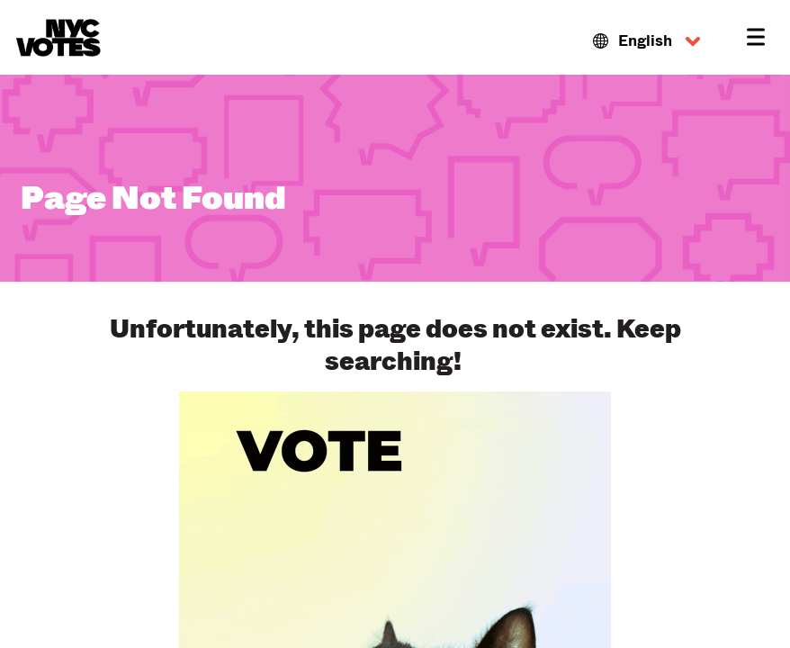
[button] (646, 41)
